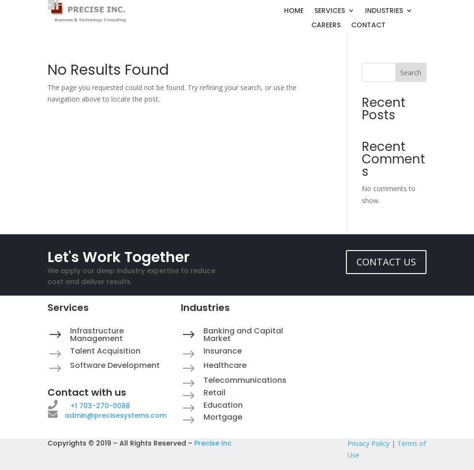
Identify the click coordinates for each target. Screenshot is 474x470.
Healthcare (225, 365)
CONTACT (368, 26)
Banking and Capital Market (243, 334)
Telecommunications (244, 380)
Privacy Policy (368, 443)
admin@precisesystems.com (115, 415)
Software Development (115, 365)
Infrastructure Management (97, 334)
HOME (294, 11)
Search (410, 72)
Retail (214, 392)
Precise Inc (213, 443)
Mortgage (222, 417)
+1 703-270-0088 (100, 406)
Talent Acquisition (105, 350)
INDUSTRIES (384, 11)
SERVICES (329, 11)
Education (223, 405)
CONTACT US (386, 261)
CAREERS (326, 26)
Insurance (222, 350)
